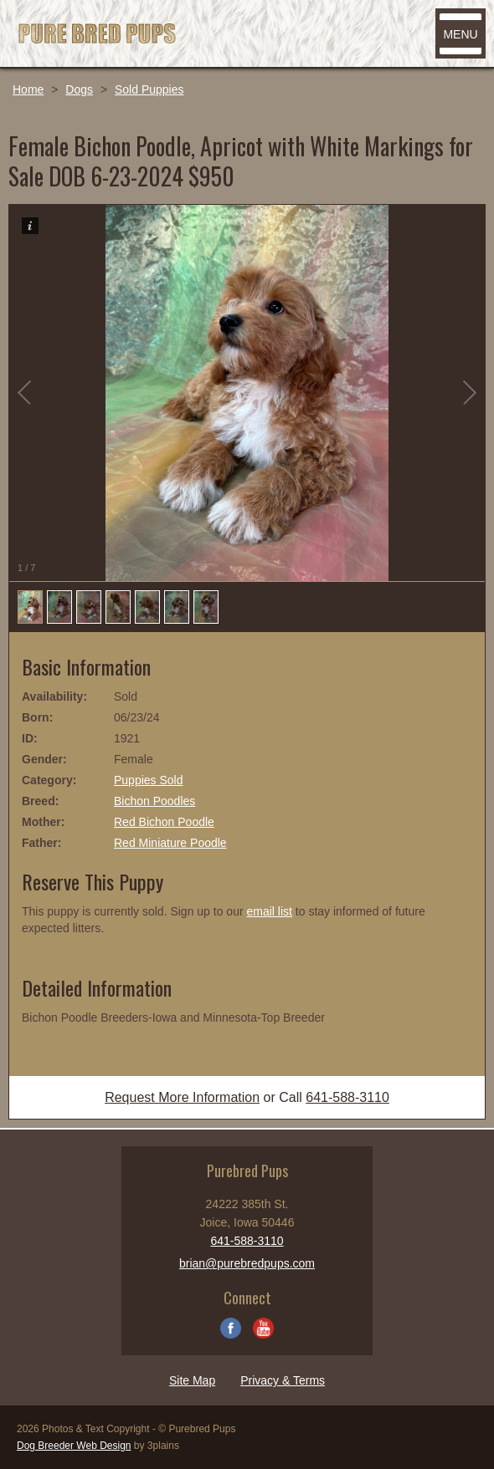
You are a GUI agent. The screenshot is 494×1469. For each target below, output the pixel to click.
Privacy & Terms (282, 1380)
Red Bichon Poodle (164, 822)
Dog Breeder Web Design (74, 1445)
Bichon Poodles (154, 801)
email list (268, 911)
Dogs (79, 89)
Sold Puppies (149, 89)
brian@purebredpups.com (247, 1263)
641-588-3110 (347, 1097)
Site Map (192, 1380)
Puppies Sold (148, 780)
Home (28, 89)
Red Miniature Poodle (170, 842)
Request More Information (182, 1097)
